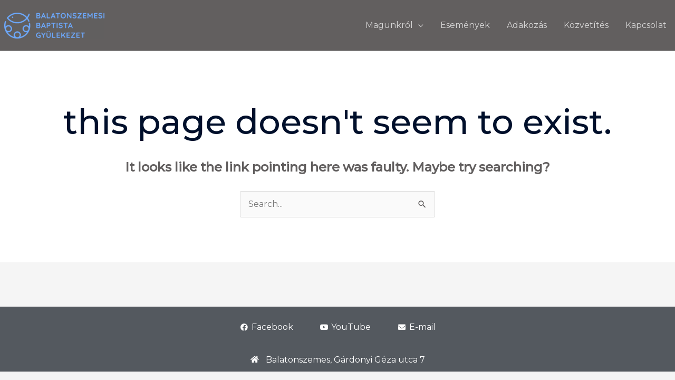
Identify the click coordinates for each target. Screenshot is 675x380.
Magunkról (389, 25)
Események (465, 25)
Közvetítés (586, 25)
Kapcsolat (646, 25)
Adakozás (527, 25)
